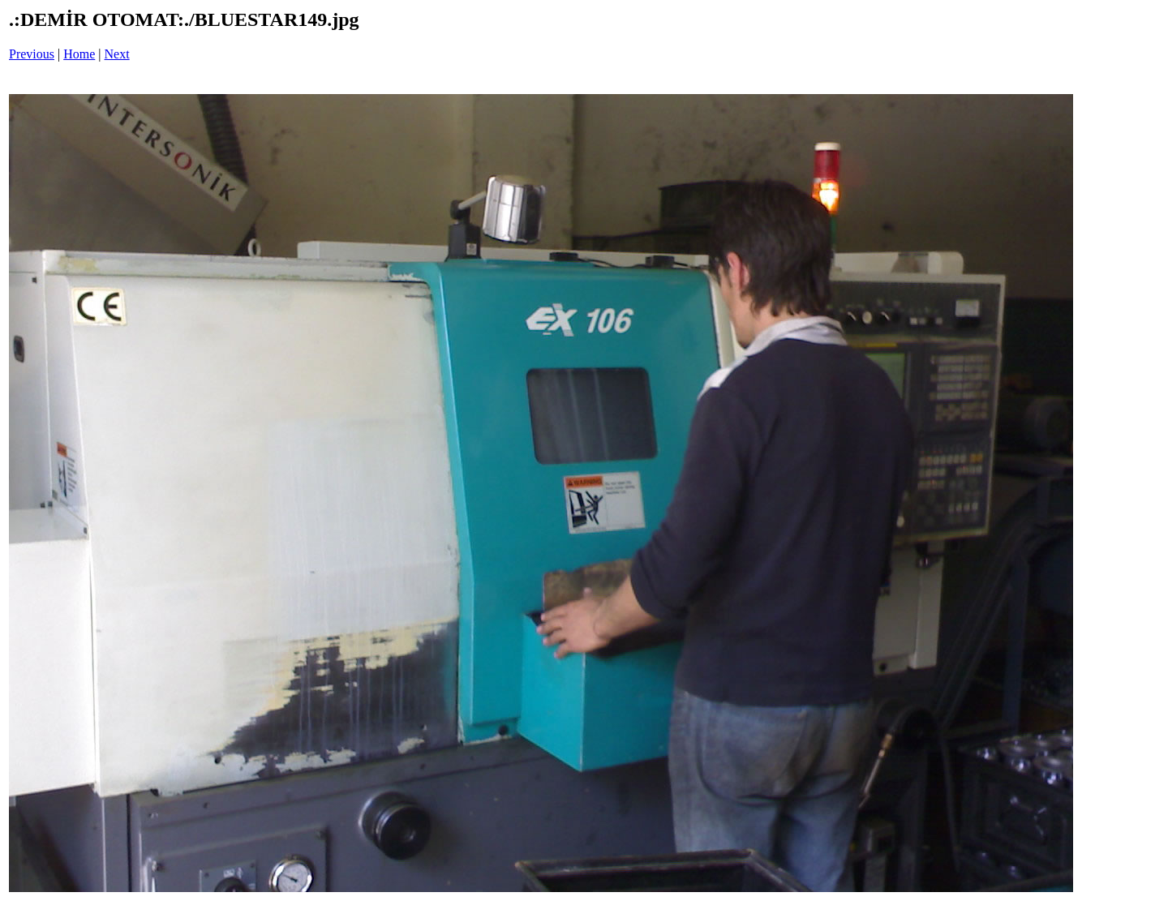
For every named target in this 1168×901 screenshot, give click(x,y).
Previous (31, 54)
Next (117, 54)
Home (79, 54)
